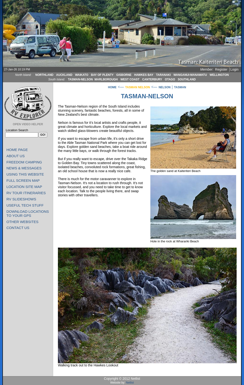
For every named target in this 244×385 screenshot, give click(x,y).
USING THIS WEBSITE (25, 174)
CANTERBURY (152, 79)
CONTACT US (17, 228)
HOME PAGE (17, 150)
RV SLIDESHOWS (21, 199)
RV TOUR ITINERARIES (26, 193)
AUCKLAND (64, 75)
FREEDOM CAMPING (24, 162)
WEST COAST (129, 79)
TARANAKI (163, 75)
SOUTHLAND (187, 79)
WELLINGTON (219, 75)
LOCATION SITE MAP (24, 187)
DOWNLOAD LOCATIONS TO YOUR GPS (27, 213)
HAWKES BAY (143, 75)
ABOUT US (15, 156)
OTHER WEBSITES (22, 222)
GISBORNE (124, 75)
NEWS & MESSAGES (24, 168)
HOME (112, 87)
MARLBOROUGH (106, 79)
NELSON (165, 87)
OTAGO (170, 79)
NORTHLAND (44, 75)
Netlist (130, 382)
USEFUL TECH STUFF (25, 205)
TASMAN (180, 87)
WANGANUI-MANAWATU (190, 75)
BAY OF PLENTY (102, 75)
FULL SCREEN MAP (23, 180)
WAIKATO (81, 75)
